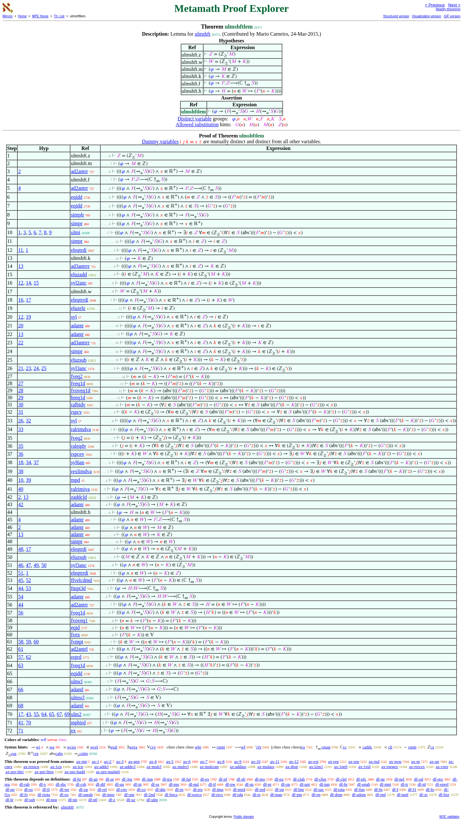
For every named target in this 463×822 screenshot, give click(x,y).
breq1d (78, 397)
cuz (13, 753)
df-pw (230, 784)
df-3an (147, 779)
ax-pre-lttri (14, 771)
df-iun (325, 784)
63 (20, 665)
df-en (316, 794)
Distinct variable (194, 118)
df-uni (305, 784)
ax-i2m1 (316, 766)
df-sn (249, 784)
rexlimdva (81, 471)
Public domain (244, 816)
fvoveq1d (80, 390)
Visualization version (426, 16)
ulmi (75, 232)
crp (36, 753)
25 (43, 368)
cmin (412, 747)
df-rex (438, 779)
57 (20, 657)
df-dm (160, 789)
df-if (212, 784)
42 (20, 504)
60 (36, 641)
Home (22, 16)
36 (20, 454)
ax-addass (238, 766)
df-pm (297, 794)
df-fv (24, 794)
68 (20, 705)
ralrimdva (81, 429)
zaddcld (79, 497)
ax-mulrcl (180, 766)
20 (20, 325)
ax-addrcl (127, 766)
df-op (285, 784)
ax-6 (187, 761)
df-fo (430, 789)
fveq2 (76, 376)
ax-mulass (266, 766)
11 (20, 250)
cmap (326, 747)
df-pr (267, 784)
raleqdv (78, 446)
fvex (75, 634)
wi (38, 747)
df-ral (418, 779)
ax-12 (294, 761)
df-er (257, 794)
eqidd (76, 197)
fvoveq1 (79, 620)
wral (113, 747)
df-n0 (92, 799)
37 (36, 462)
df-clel (341, 779)
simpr (76, 223)
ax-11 (274, 761)
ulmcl (76, 681)
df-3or (127, 779)
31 (20, 412)
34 (28, 462)
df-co (141, 789)
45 (20, 580)
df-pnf (381, 794)
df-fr (46, 789)
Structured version (396, 16)
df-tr (404, 784)
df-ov (64, 794)
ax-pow (395, 761)
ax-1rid (365, 766)
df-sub (29, 799)
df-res (198, 789)
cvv (153, 747)
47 (28, 565)
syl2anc (78, 283)
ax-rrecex (417, 766)
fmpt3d (78, 588)
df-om (129, 794)
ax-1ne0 (341, 766)
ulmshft (202, 34)
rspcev (77, 454)
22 (20, 342)
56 (20, 612)
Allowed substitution (197, 124)
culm (83, 753)
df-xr (423, 794)
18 (20, 462)
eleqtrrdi (79, 300)
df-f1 (412, 789)
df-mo (260, 779)
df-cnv (121, 789)
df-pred (239, 789)
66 (20, 689)
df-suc (318, 789)
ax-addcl (101, 766)
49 (36, 565)
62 (28, 657)
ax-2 (107, 761)
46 (20, 565)
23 (28, 368)
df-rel (102, 789)
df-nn (72, 799)
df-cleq (320, 779)
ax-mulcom (209, 766)
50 (43, 565)
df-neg (51, 799)
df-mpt (385, 784)
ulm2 (76, 714)
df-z (112, 799)
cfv (259, 747)
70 (28, 722)
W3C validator (449, 816)
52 (28, 580)
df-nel (399, 779)
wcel (94, 747)
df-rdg (237, 794)
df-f (395, 789)
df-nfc (361, 779)
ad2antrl (79, 649)
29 (20, 397)
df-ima (217, 789)
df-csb (81, 784)
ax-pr (415, 761)
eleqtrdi (78, 250)
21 (20, 368)
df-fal (186, 779)
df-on (279, 789)
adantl (77, 689)
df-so (28, 789)
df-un (119, 784)
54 (20, 596)
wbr (198, 747)
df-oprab (85, 794)
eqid (75, 627)
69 (66, 714)
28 (20, 390)
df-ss (155, 784)
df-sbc (61, 784)
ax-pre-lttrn (44, 771)
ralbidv (78, 404)
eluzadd (79, 274)
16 (20, 300)
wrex (133, 747)
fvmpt (77, 641)
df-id (422, 784)
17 (28, 300)
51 (20, 573)
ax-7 (203, 761)
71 (20, 730)
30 (20, 404)
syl (74, 317)
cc (345, 747)
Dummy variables (160, 141)
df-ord (260, 789)
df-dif (100, 784)
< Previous (435, 5)
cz (432, 747)
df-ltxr (444, 794)
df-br (343, 784)
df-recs (217, 794)
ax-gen (134, 761)
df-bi (77, 779)
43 (28, 714)
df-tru (167, 779)
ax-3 (119, 761)
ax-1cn (55, 766)
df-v (42, 784)
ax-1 (95, 761)
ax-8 (220, 761)
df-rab (24, 784)
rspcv (76, 412)
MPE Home (40, 16)
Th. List (59, 16)
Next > (454, 5)
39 (28, 480)
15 (36, 283)
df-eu (279, 779)
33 (20, 429)
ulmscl (78, 697)
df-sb (241, 779)
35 (20, 446)
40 (20, 489)
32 (28, 420)
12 (20, 283)
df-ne (380, 779)
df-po (9, 789)
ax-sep (353, 761)
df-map (276, 794)
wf (243, 747)
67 (59, 714)
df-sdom (359, 794)
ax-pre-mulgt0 (108, 771)
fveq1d (78, 383)
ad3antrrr (80, 266)
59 (28, 641)
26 (20, 420)
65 (51, 714)
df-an (93, 779)
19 (28, 317)
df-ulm (152, 799)
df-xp (83, 789)
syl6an (77, 462)
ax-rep (333, 761)
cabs (59, 753)
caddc (367, 747)
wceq (71, 747)
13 (20, 266)
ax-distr (292, 766)
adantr (77, 325)
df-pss (174, 784)
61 (20, 649)
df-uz (130, 799)
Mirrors (8, 16)
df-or (109, 779)
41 (20, 722)
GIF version (452, 16)
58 (20, 641)
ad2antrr (79, 171)
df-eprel (442, 784)
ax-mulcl (154, 766)
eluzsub (78, 360)
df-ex (204, 779)
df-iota (339, 789)
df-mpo (108, 794)
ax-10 (256, 761)
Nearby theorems (448, 9)
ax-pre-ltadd (75, 771)
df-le (9, 799)
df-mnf (402, 794)
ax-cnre (442, 766)
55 (36, 714)
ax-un (434, 761)
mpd (75, 480)
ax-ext (313, 761)
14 (28, 283)
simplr (77, 214)
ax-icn (78, 766)
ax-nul (374, 761)
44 (20, 588)
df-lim (299, 789)
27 (20, 383)
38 (20, 471)
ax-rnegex (389, 766)
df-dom (336, 794)
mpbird (78, 722)
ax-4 (153, 761)
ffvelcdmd (81, 580)
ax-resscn (31, 766)
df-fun (359, 789)
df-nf (223, 779)
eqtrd (76, 657)
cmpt (221, 747)
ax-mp (82, 761)
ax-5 (170, 761)
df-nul (194, 784)
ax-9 (237, 761)
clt (390, 747)
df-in (137, 784)
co (303, 747)
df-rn (179, 789)
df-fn (378, 789)
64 (43, 714)
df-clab (299, 779)
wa (52, 747)
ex (73, 730)
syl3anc (78, 368)
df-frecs (171, 794)
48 (20, 549)
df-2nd (149, 794)
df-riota (44, 794)
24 (36, 368)
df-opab (363, 784)
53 (28, 588)
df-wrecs (194, 794)
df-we (64, 789)
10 (20, 480)
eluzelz (78, 308)
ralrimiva (80, 489)
